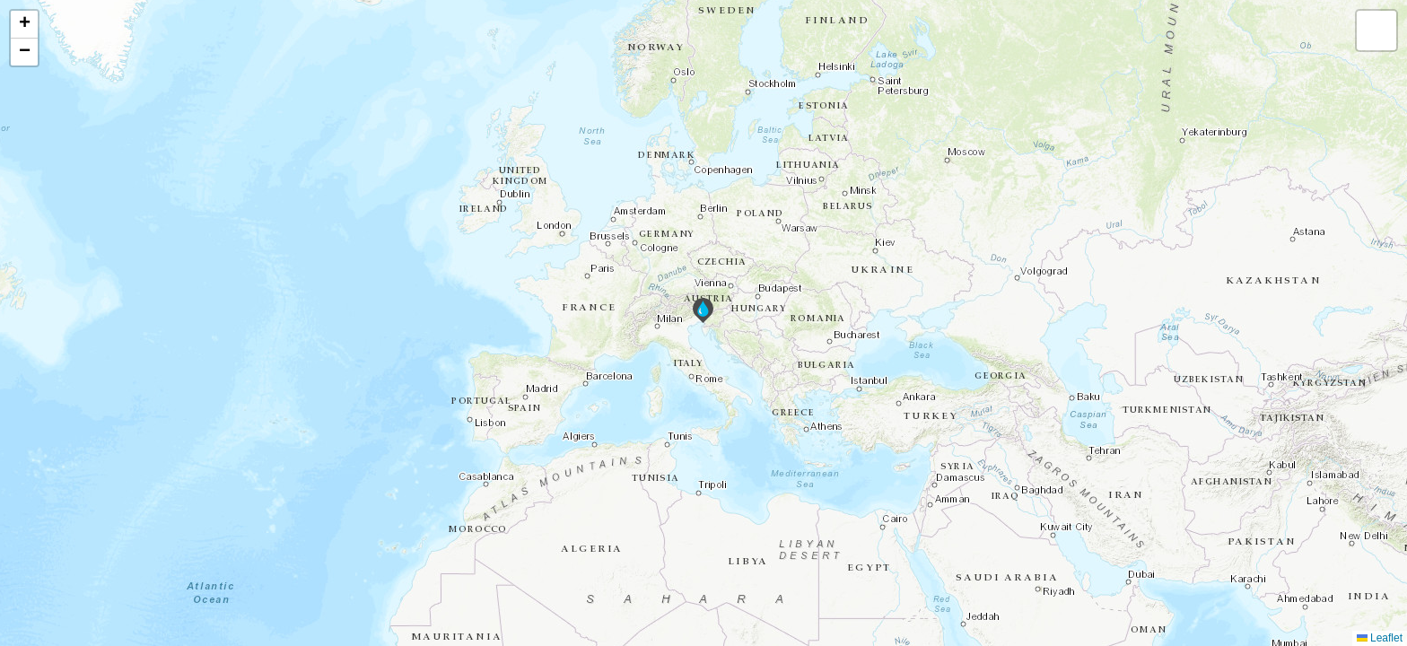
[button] (703, 310)
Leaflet (1380, 638)
